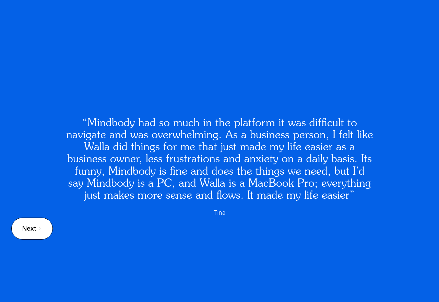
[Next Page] (32, 228)
